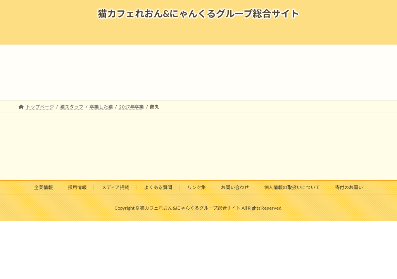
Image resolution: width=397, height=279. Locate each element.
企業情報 (43, 187)
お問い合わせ (235, 187)
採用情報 (77, 187)
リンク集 (196, 187)
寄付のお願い (349, 187)
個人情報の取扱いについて (292, 187)
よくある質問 (158, 187)
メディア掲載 (115, 187)
